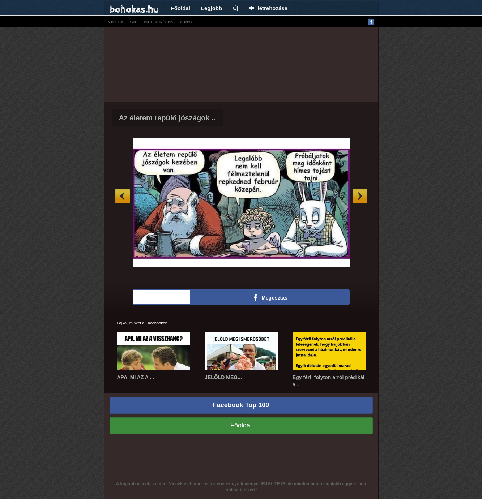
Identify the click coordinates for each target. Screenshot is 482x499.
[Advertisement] (241, 63)
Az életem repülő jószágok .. (167, 118)
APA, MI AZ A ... (135, 377)
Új (235, 8)
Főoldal (180, 8)
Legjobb (211, 8)
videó (185, 22)
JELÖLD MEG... (223, 377)
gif (133, 22)
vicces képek (158, 22)
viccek (116, 22)
